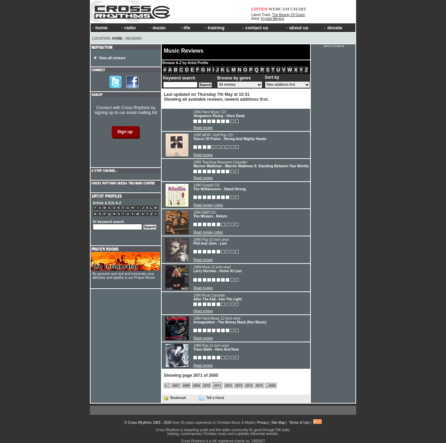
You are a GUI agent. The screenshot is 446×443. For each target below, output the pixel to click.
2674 (248, 385)
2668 (186, 385)
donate (333, 27)
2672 (228, 385)
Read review (203, 128)
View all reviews (112, 58)
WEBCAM (278, 9)
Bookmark (174, 398)
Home (117, 38)
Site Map (278, 423)
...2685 (271, 385)
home (100, 27)
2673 (238, 385)
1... (167, 385)
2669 (196, 385)
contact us (255, 27)
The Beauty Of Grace (288, 15)
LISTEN (259, 9)
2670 (206, 385)
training (213, 27)
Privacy (263, 423)
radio (128, 27)
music (157, 27)
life (184, 27)
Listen (218, 205)
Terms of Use (299, 423)
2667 (175, 385)
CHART (299, 9)
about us (296, 27)
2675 (259, 385)
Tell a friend (211, 398)
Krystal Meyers (272, 19)
